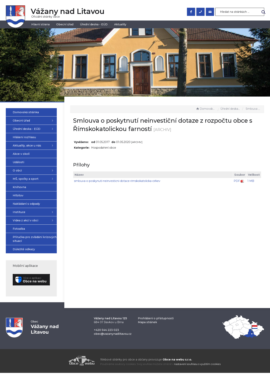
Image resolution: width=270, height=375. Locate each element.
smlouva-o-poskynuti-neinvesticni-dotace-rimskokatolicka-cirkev (124, 181)
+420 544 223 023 (106, 332)
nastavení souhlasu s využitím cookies (197, 366)
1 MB (250, 181)
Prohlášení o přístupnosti (156, 320)
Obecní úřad (64, 24)
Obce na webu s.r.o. (177, 361)
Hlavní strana (40, 24)
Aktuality (120, 24)
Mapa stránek (147, 324)
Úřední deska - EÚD (94, 24)
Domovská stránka (206, 108)
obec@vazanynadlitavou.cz (113, 336)
